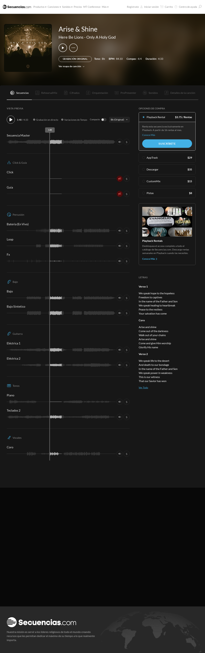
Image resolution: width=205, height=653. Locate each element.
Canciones (54, 6)
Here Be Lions (71, 37)
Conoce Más (148, 134)
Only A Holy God (101, 37)
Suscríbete (167, 143)
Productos (39, 6)
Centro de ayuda (185, 6)
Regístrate (133, 6)
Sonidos (66, 6)
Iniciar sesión (149, 6)
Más (104, 6)
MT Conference (91, 6)
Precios (78, 6)
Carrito (166, 6)
